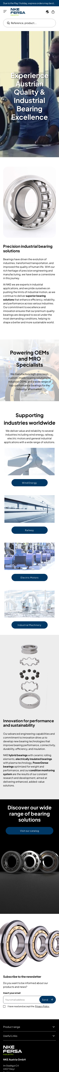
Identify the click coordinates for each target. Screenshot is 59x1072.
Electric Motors (30, 577)
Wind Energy (29, 482)
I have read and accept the (29, 1006)
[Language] (47, 12)
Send (47, 999)
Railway (29, 530)
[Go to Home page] (18, 12)
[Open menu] (5, 11)
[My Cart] (53, 12)
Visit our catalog (29, 830)
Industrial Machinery (29, 625)
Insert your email (12, 992)
